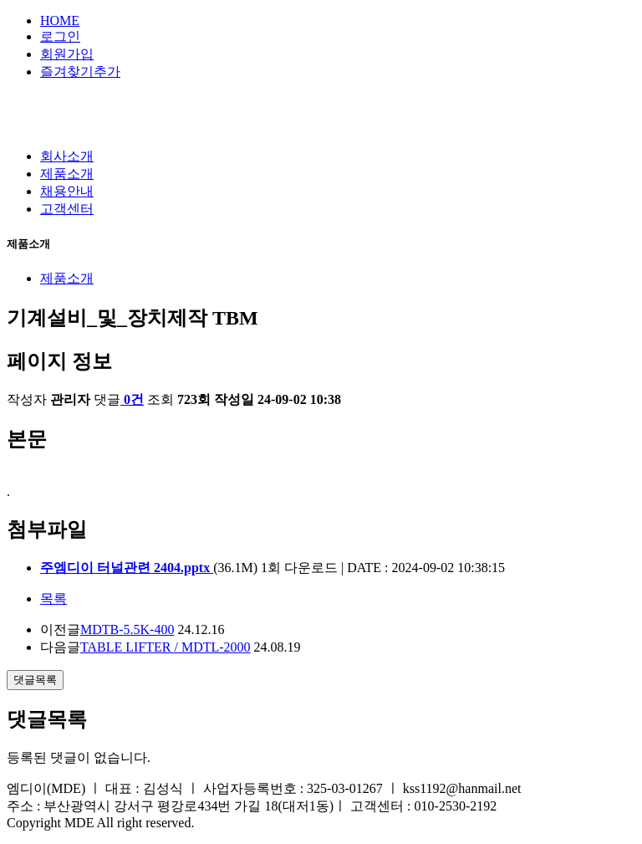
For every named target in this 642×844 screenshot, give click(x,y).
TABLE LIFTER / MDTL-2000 (165, 647)
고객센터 (67, 209)
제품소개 (67, 173)
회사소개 (67, 156)
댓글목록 (35, 679)
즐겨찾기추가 (80, 71)
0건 (132, 399)
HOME (59, 20)
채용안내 (67, 191)
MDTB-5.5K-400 (127, 629)
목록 (53, 598)
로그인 (60, 36)
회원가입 (67, 54)
